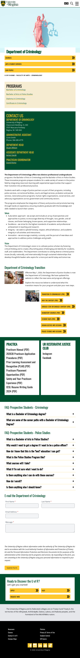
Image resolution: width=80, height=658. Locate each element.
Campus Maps (12, 639)
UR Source (43, 639)
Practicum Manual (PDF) (17, 349)
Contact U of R (12, 635)
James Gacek (11, 155)
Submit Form (12, 568)
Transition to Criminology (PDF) (53, 294)
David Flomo (11, 162)
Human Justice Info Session (51, 325)
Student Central (45, 635)
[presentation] (21, 539)
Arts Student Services (13, 64)
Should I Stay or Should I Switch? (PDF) (56, 306)
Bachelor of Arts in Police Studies (19, 94)
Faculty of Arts (23, 75)
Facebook (47, 358)
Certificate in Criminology (16, 103)
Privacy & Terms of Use (47, 632)
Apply (13, 590)
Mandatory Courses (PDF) (51, 313)
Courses (8, 58)
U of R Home (10, 75)
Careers (10, 632)
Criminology (36, 75)
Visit (43, 590)
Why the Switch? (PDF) (50, 300)
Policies (42, 629)
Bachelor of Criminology (16, 90)
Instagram (47, 353)
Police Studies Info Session (51, 331)
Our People (9, 70)
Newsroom (11, 629)
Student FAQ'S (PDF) (48, 319)
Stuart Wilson (11, 147)
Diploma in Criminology (15, 98)
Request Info (15, 596)
